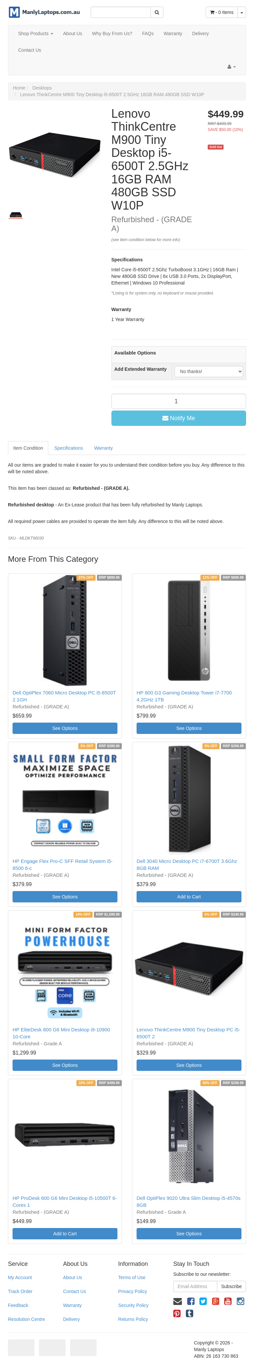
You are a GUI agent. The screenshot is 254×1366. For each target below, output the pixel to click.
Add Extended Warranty (140, 369)
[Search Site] (156, 12)
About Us (72, 33)
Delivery (200, 33)
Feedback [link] (18, 1305)
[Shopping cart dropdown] (241, 12)
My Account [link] (20, 1277)
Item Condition (28, 448)
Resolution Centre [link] (26, 1319)
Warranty (173, 33)
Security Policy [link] (133, 1305)
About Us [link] (72, 1277)
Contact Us (29, 50)
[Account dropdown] (232, 66)
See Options (65, 728)
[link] (190, 1301)
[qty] (178, 401)
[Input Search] (121, 12)
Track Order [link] (20, 1291)
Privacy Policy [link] (132, 1291)
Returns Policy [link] (133, 1319)
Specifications (68, 448)
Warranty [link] (72, 1305)
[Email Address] (195, 1286)
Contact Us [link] (74, 1291)
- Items (221, 12)
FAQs (148, 33)
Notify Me (178, 418)
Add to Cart (189, 896)
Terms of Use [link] (131, 1277)
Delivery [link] (71, 1319)
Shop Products (35, 33)
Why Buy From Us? (112, 33)
